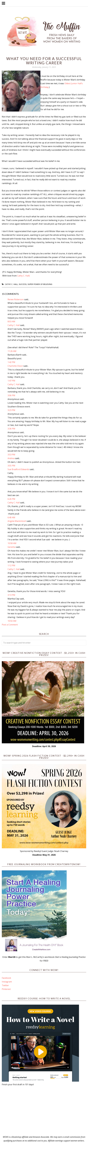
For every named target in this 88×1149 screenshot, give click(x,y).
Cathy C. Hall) (23, 275)
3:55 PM (11, 465)
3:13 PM (11, 595)
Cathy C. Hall (11, 284)
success (23, 284)
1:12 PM (11, 565)
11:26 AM (12, 351)
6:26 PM (11, 499)
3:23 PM (11, 410)
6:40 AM (11, 517)
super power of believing (40, 284)
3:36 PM (11, 428)
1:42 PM (11, 362)
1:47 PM (11, 380)
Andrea (11, 458)
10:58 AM (12, 543)
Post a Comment (10, 624)
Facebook (6, 978)
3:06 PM (11, 395)
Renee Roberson (16, 299)
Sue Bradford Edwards (18, 469)
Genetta (11, 547)
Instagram (7, 981)
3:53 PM (11, 454)
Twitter (5, 985)
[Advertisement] (44, 1111)
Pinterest (6, 989)
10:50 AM (12, 620)
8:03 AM (11, 321)
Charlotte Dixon (15, 365)
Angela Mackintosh (17, 521)
